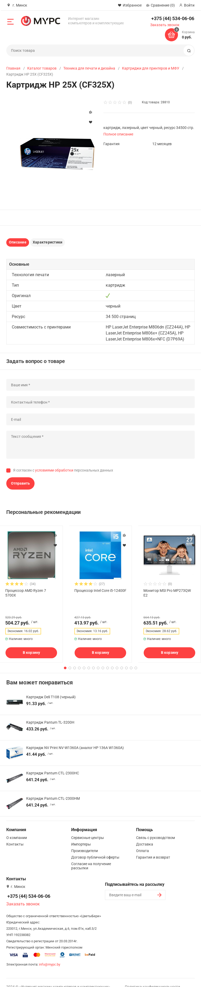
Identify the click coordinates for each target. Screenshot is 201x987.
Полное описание (118, 134)
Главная (13, 68)
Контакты (15, 836)
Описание (17, 242)
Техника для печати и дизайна (89, 68)
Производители (84, 842)
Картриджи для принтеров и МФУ (150, 68)
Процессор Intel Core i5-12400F (100, 590)
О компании (16, 829)
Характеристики (47, 242)
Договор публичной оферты (95, 849)
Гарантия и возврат (153, 849)
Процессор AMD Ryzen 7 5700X (25, 592)
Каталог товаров (42, 68)
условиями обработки (54, 470)
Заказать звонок (165, 25)
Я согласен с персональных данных (63, 470)
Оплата (142, 842)
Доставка (144, 836)
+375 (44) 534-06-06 (172, 18)
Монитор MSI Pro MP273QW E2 (167, 592)
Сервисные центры (87, 829)
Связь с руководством (155, 829)
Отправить (20, 483)
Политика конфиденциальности (152, 978)
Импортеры (81, 836)
